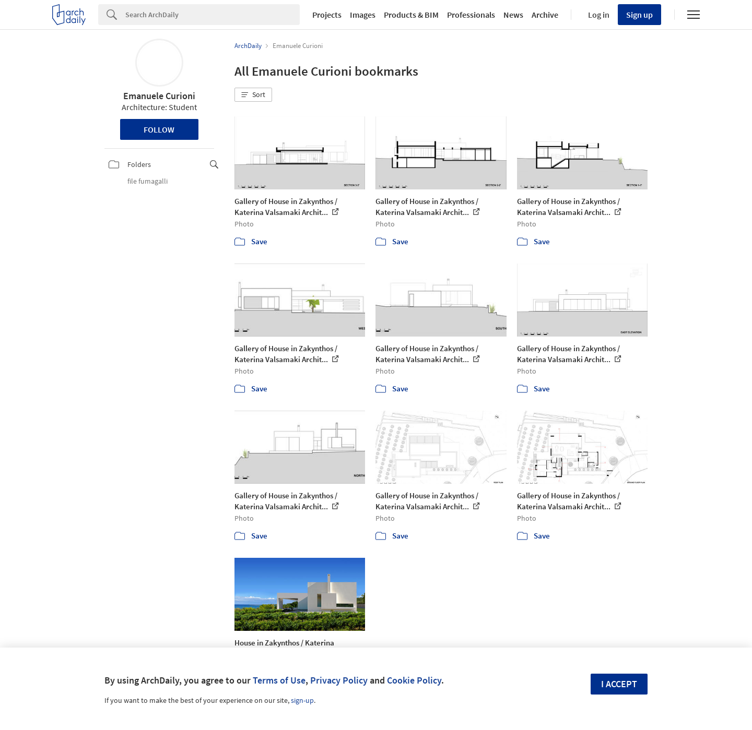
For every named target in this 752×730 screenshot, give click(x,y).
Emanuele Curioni (159, 96)
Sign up (639, 14)
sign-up (302, 700)
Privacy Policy (339, 680)
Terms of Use (279, 680)
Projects (327, 14)
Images (362, 14)
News (513, 14)
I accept (619, 684)
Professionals (471, 14)
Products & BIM (411, 14)
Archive (545, 14)
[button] (253, 95)
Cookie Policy (414, 680)
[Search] (212, 14)
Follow (159, 129)
